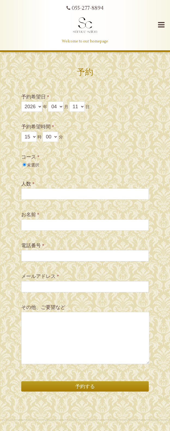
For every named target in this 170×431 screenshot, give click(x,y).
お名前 (30, 215)
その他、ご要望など (43, 307)
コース (30, 157)
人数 (28, 184)
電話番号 (32, 246)
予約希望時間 (37, 127)
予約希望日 (35, 97)
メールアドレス (40, 276)
